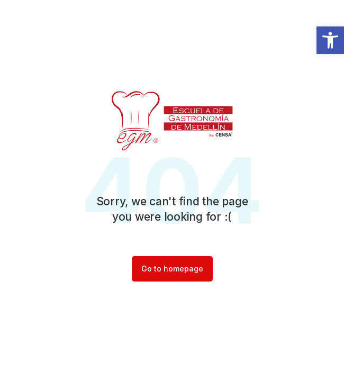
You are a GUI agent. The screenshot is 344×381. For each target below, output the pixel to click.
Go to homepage (172, 268)
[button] (330, 40)
